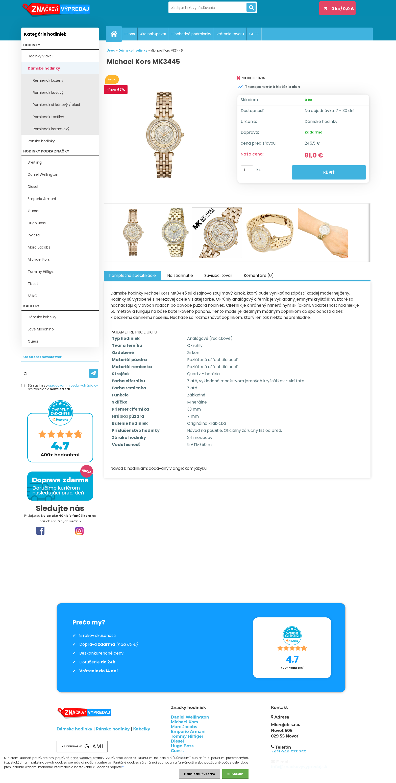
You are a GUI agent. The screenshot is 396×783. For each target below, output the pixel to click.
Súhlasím (235, 774)
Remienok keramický (51, 128)
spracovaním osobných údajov (73, 385)
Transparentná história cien (268, 87)
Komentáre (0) (259, 275)
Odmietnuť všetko (199, 774)
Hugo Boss (37, 223)
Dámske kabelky (42, 317)
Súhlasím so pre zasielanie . (63, 387)
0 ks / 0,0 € (342, 9)
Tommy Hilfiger (41, 271)
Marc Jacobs (39, 247)
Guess (33, 210)
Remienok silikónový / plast (56, 104)
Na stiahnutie (180, 275)
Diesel (33, 186)
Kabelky (141, 729)
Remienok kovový (48, 92)
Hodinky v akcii (40, 56)
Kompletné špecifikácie (132, 275)
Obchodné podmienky (191, 33)
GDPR (254, 33)
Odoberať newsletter (42, 356)
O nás (130, 33)
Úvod (111, 50)
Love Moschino (41, 329)
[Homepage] (116, 34)
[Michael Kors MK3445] (166, 135)
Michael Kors (39, 259)
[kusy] (247, 169)
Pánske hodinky (41, 141)
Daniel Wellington (43, 174)
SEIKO (32, 295)
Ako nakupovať (153, 33)
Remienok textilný (48, 116)
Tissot (33, 283)
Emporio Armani (42, 198)
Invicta (34, 235)
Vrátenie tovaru (230, 33)
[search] (251, 7)
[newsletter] (93, 373)
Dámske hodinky (44, 68)
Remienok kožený (48, 80)
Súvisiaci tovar (218, 275)
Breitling (35, 162)
